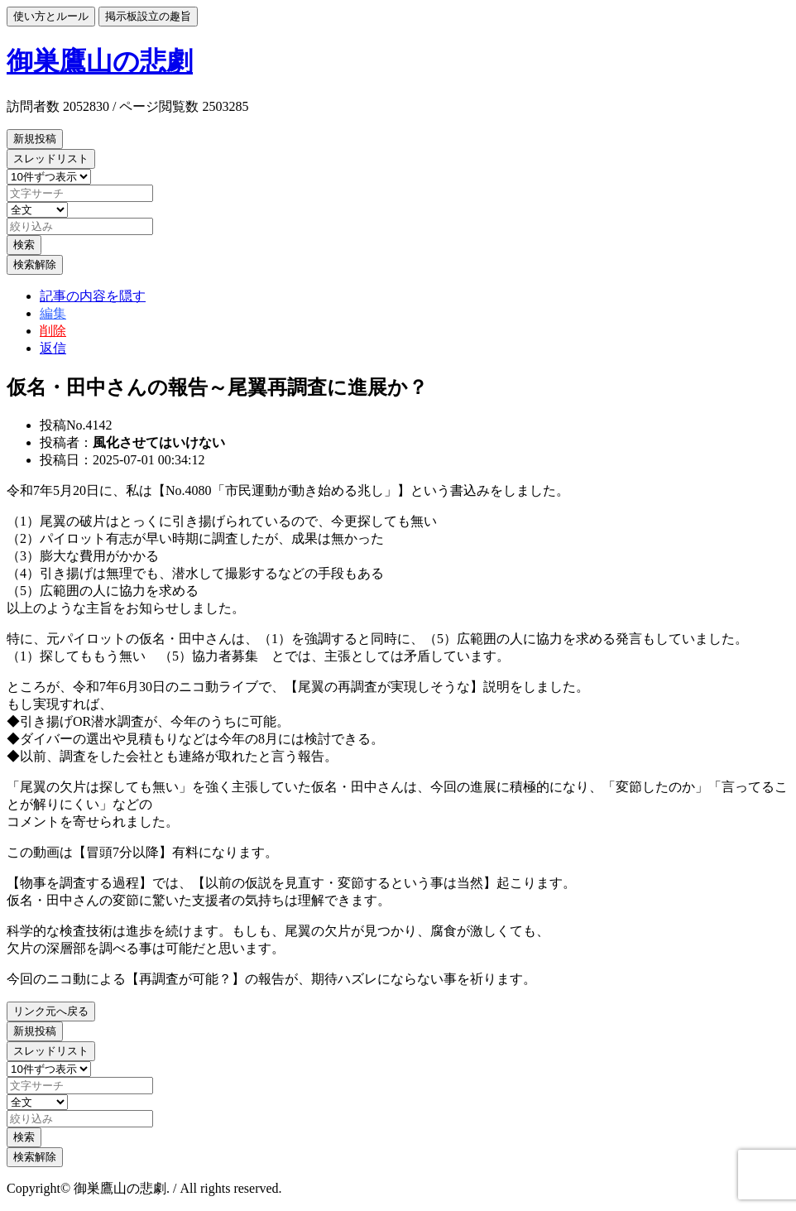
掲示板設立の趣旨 (148, 16)
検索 (24, 244)
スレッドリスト (51, 158)
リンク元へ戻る (51, 1011)
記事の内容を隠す (93, 296)
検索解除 (34, 264)
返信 (53, 348)
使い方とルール (51, 16)
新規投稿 (34, 138)
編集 (53, 313)
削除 (53, 331)
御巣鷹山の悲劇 (100, 61)
